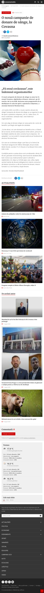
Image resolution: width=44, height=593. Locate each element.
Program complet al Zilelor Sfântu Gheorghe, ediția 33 (19, 285)
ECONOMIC (5, 530)
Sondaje (38, 585)
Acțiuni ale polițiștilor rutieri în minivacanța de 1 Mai (18, 214)
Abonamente (5, 585)
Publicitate (14, 585)
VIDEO (4, 575)
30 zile (11, 500)
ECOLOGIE (5, 563)
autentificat (12, 438)
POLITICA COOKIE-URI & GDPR (10, 587)
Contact (31, 585)
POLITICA (5, 526)
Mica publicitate (23, 585)
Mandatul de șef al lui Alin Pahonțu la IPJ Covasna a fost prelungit (19, 320)
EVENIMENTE (6, 534)
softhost (22, 590)
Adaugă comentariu (8, 434)
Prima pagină (5, 6)
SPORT (4, 538)
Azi (4, 500)
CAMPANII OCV (7, 555)
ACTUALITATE (6, 12)
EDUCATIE (5, 550)
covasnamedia (9, 2)
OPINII (4, 571)
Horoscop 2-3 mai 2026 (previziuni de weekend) (17, 251)
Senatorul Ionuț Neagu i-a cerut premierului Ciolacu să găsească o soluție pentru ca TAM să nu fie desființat (22, 383)
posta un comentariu (29, 438)
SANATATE (5, 542)
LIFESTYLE (5, 567)
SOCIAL (4, 546)
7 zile (7, 500)
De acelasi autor (8, 294)
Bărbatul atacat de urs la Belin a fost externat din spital (19, 419)
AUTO (3, 559)
